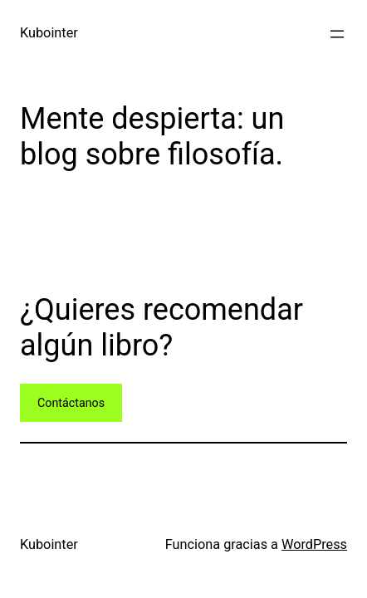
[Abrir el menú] (337, 34)
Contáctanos (71, 402)
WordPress (314, 544)
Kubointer (49, 33)
